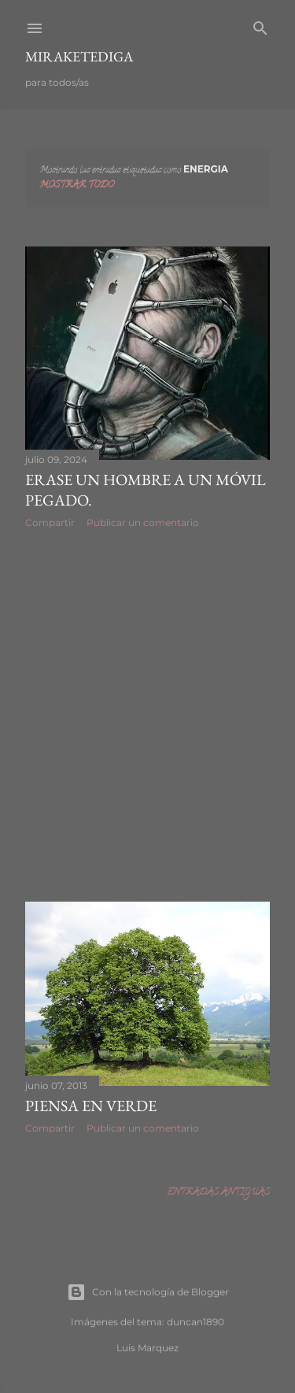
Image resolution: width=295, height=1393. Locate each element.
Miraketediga (79, 56)
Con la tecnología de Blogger (148, 1292)
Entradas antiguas (218, 1192)
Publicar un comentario (143, 522)
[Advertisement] (147, 715)
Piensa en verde (91, 1105)
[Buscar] (260, 26)
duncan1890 (195, 1322)
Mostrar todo (76, 185)
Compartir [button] (50, 522)
